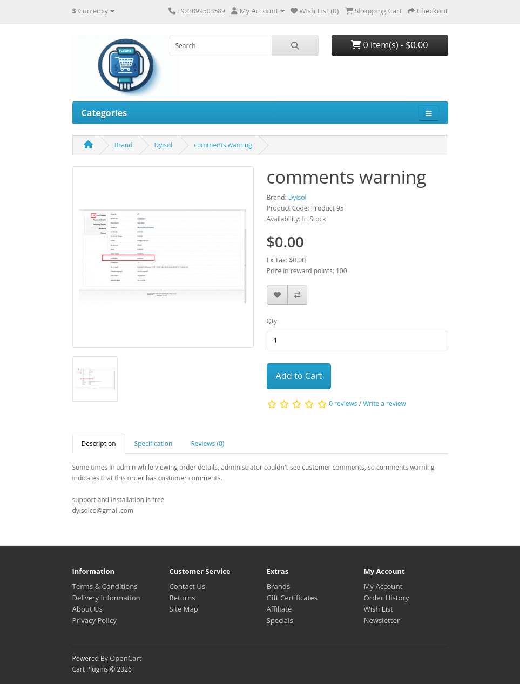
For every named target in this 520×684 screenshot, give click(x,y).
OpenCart (126, 658)
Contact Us (188, 586)
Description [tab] (99, 443)
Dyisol (163, 145)
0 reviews (343, 403)
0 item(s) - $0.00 (389, 45)
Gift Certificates (292, 597)
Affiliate (279, 609)
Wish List (379, 609)
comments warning (223, 145)
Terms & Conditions (105, 586)
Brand (123, 145)
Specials (280, 620)
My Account (383, 586)
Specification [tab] (153, 443)
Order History (386, 597)
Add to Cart (299, 376)
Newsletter (382, 620)
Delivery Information (106, 597)
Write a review (384, 403)
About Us (87, 609)
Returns (182, 597)
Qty (272, 321)
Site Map (184, 609)
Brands (279, 586)
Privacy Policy (94, 620)
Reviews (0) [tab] (207, 443)
